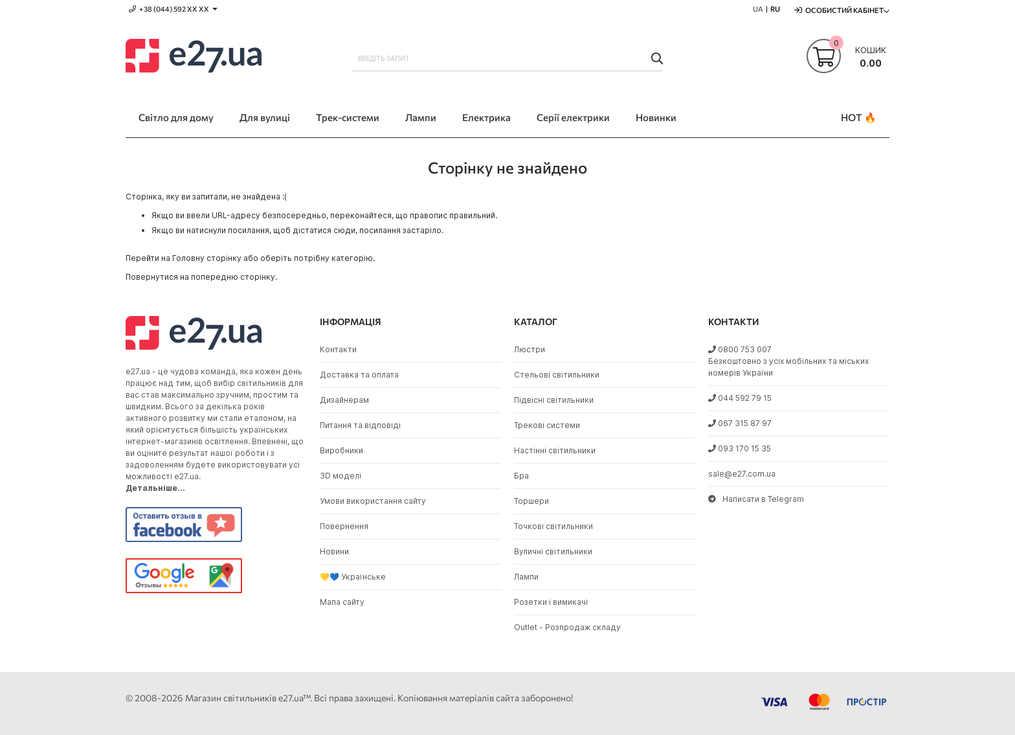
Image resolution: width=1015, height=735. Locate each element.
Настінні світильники (555, 450)
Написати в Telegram (756, 499)
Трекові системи (547, 425)
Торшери (531, 501)
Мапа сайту (342, 602)
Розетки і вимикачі (551, 602)
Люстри (529, 349)
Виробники (341, 450)
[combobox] (507, 58)
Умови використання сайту (373, 501)
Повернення (344, 526)
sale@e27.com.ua (741, 474)
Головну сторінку (206, 258)
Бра (521, 476)
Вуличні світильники (553, 551)
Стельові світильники (556, 374)
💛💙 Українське (353, 577)
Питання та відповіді (360, 425)
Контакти (338, 349)
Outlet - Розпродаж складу (567, 627)
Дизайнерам (344, 400)
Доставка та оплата (359, 374)
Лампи (526, 577)
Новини (334, 551)
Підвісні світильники (554, 400)
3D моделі (340, 476)
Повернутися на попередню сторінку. (201, 277)
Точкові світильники (553, 526)
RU (775, 9)
